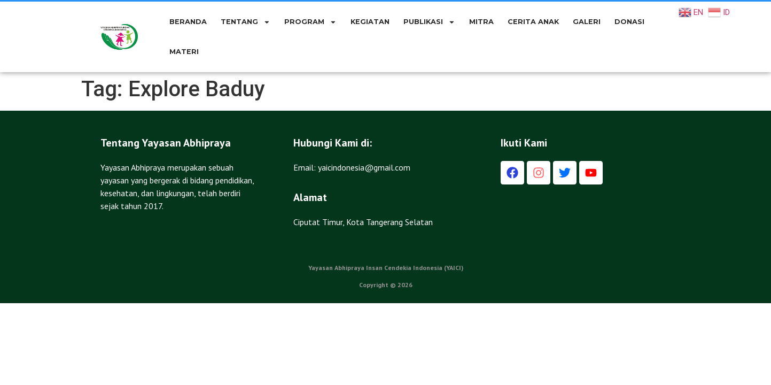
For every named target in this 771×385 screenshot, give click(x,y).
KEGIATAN (370, 22)
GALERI (587, 22)
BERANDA (188, 22)
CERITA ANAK (533, 22)
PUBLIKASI (429, 22)
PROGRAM (310, 22)
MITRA (481, 22)
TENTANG (245, 22)
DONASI (629, 22)
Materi (184, 52)
